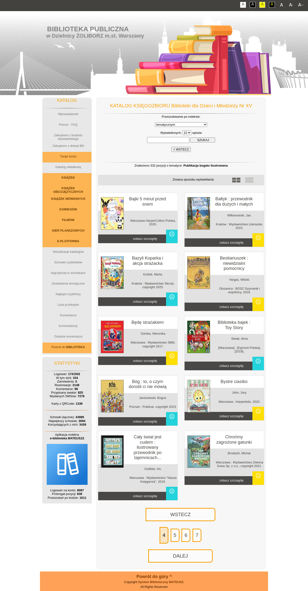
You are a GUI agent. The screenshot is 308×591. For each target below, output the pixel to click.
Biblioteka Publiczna (88, 29)
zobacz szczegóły (145, 238)
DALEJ (180, 556)
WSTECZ (180, 514)
